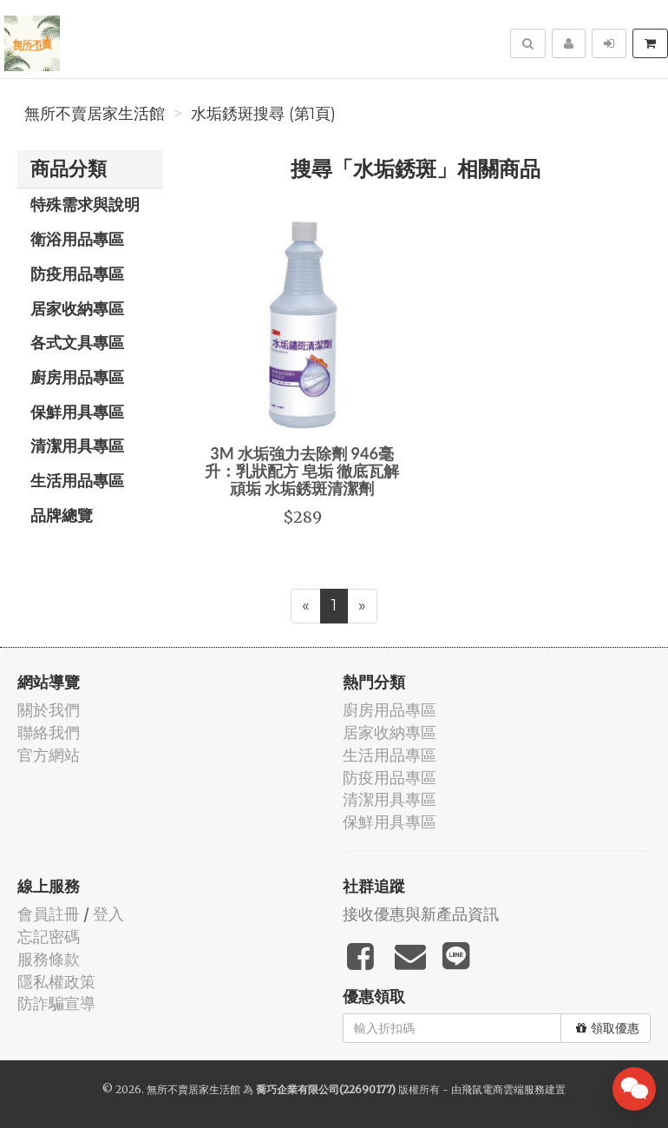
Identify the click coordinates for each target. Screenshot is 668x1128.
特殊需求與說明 (85, 204)
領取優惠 (607, 1028)
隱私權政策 (56, 982)
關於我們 (48, 710)
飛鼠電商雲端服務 (503, 1089)
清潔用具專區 (77, 445)
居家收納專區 (77, 308)
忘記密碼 (48, 937)
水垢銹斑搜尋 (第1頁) (263, 113)
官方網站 (48, 755)
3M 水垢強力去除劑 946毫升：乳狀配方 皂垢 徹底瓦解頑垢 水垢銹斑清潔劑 (302, 471)
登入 (108, 914)
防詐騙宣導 (56, 1003)
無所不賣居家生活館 (94, 113)
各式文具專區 (77, 342)
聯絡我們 (48, 732)
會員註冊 (48, 914)
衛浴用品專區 (77, 238)
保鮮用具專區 (77, 411)
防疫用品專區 (77, 273)
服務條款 (48, 959)
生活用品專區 (77, 480)
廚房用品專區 (77, 376)
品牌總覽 (61, 514)
